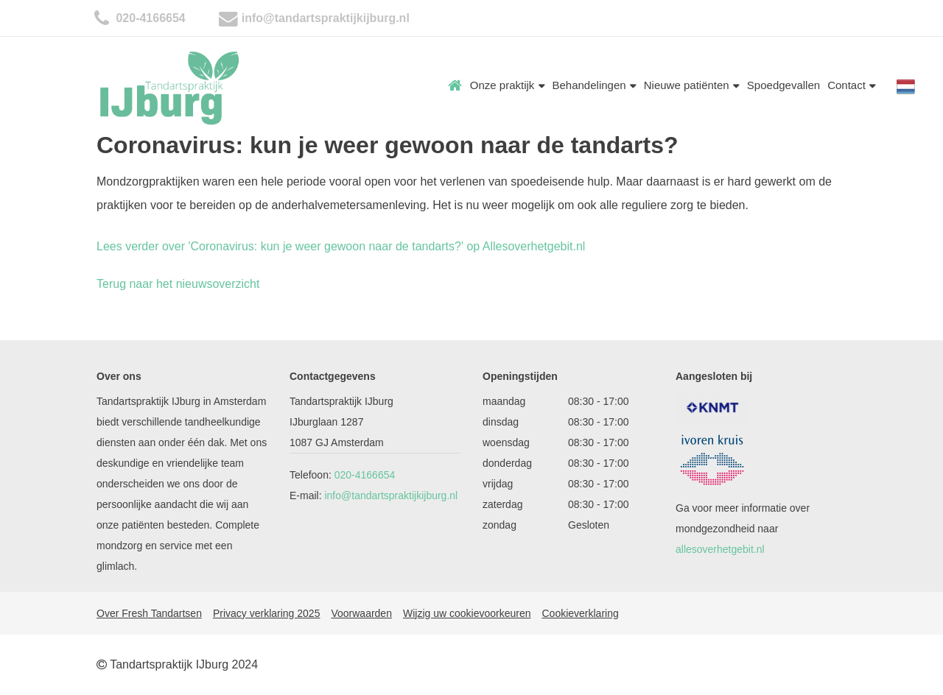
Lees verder (341, 246)
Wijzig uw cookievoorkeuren (467, 613)
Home (455, 85)
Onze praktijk (507, 85)
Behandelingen (595, 85)
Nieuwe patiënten (692, 85)
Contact (851, 85)
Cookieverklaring (579, 613)
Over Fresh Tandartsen (149, 613)
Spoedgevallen (783, 85)
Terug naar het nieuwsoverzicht (178, 284)
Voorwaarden (361, 613)
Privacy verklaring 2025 (266, 613)
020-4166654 (149, 18)
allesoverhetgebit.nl (720, 549)
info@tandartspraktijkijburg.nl (326, 18)
